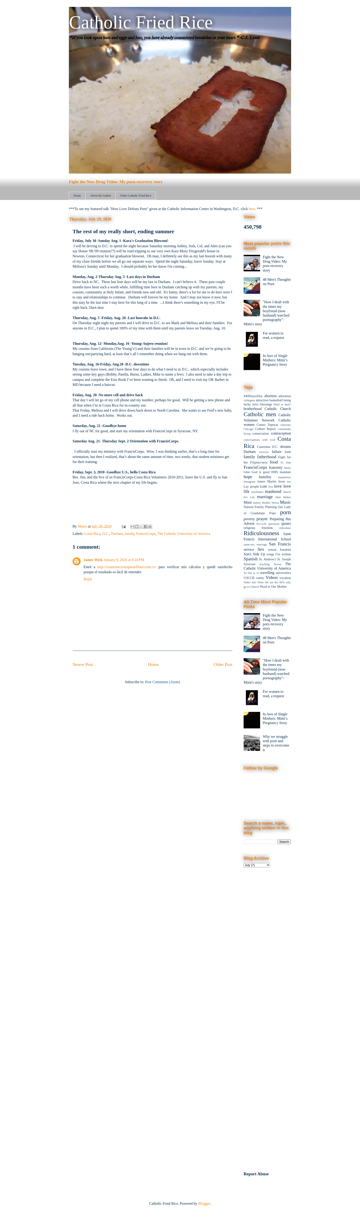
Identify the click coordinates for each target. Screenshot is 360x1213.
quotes (286, 523)
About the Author (100, 195)
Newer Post (83, 664)
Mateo (83, 526)
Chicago (248, 429)
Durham (117, 534)
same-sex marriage (255, 544)
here (252, 209)
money (257, 502)
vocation (285, 578)
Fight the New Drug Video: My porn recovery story (116, 181)
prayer (262, 518)
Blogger (204, 1203)
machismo (257, 492)
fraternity (276, 467)
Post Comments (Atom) (162, 682)
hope (248, 476)
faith (288, 452)
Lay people (251, 486)
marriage (265, 496)
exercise (264, 452)
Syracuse (250, 564)
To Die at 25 (251, 573)
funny (287, 467)
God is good (261, 472)
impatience (284, 477)
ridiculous (285, 528)
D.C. (105, 534)
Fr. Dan (286, 462)
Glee (247, 472)
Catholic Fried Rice (141, 22)
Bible (255, 404)
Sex (261, 549)
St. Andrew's (267, 559)
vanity (260, 578)
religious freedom (258, 528)
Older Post (223, 664)
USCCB (249, 578)
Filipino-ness (258, 462)
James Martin (266, 481)
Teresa (277, 564)
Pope (272, 513)
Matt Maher (283, 497)
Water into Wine (254, 582)
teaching (265, 564)
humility (265, 477)
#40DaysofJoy (253, 396)
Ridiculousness (261, 533)
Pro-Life (261, 523)
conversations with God (259, 439)
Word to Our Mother (273, 586)
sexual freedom (279, 549)
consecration (260, 433)
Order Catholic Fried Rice (135, 195)
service (249, 549)
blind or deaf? (282, 404)
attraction (262, 400)
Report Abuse (256, 1173)
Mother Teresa (270, 502)
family (129, 534)
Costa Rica (92, 534)
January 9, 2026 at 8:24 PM (124, 560)
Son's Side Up (254, 554)
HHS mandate (281, 472)
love (278, 486)
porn (285, 512)
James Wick (93, 560)
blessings (266, 404)
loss (270, 486)
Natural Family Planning (260, 507)
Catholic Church (277, 409)
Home (77, 195)
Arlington (249, 400)
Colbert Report (265, 429)
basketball (276, 400)
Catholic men (260, 414)
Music (285, 502)
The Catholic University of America (183, 534)
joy (289, 481)
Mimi (248, 502)
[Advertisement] (267, 946)
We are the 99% (275, 582)
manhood (273, 491)
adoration (284, 396)
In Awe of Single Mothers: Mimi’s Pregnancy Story (275, 360)
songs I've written (279, 554)
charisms (286, 425)
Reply (88, 579)
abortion (270, 396)
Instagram (249, 481)
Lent (263, 486)
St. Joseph (284, 559)
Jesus (281, 481)
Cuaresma (263, 447)
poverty (249, 519)
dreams (285, 447)
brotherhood (253, 409)
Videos (272, 577)
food (274, 462)
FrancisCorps (145, 534)
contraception (281, 433)
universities (283, 573)
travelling (267, 573)
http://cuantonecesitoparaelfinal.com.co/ (126, 567)
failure (276, 452)
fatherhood (266, 456)
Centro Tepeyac (267, 425)
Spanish (251, 558)
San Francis (280, 544)
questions (273, 523)
